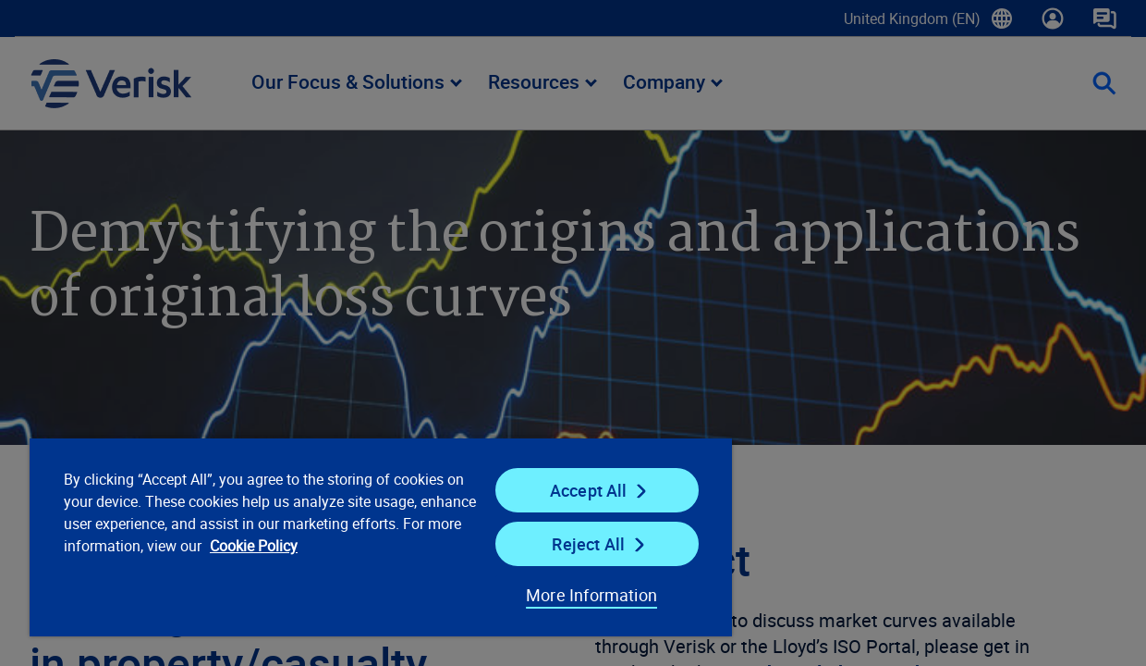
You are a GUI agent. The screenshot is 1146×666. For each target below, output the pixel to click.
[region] (362, 536)
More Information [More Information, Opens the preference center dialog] (558, 595)
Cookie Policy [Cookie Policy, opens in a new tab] (364, 546)
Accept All (561, 490)
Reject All (560, 544)
